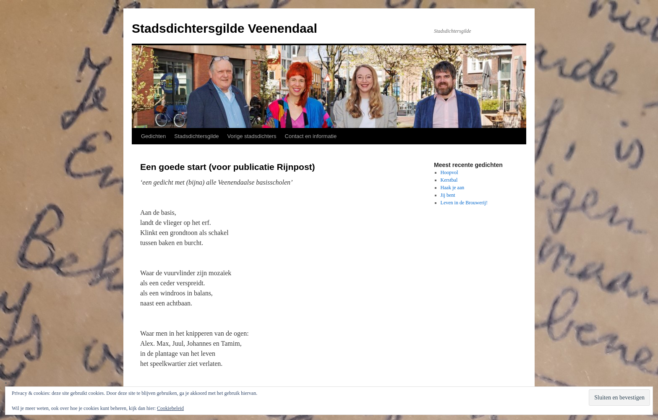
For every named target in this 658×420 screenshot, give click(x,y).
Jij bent (448, 195)
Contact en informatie (311, 136)
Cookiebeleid (170, 408)
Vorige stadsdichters (252, 136)
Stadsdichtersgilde (196, 136)
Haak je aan (453, 187)
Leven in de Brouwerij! (464, 203)
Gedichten (153, 136)
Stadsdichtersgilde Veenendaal (224, 28)
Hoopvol (449, 172)
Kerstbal (449, 180)
